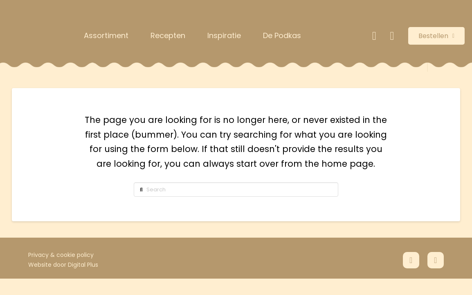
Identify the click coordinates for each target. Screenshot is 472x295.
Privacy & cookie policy (61, 255)
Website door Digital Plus (63, 265)
